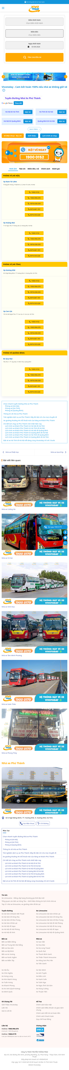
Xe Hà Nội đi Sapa (8, 926)
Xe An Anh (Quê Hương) (11, 988)
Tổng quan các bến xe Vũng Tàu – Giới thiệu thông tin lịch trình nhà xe (29, 901)
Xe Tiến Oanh (41, 963)
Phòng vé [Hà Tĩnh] (11, 842)
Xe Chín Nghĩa (7, 973)
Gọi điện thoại (28, 823)
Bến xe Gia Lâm (8, 948)
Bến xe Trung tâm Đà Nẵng (12, 945)
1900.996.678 (34, 198)
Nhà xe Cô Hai (7, 558)
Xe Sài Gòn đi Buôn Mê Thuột (13, 914)
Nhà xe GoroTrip (59, 452)
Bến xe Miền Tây (8, 960)
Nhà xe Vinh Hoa (8, 607)
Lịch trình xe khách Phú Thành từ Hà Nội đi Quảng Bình (24, 869)
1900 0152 (34, 192)
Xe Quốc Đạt (41, 951)
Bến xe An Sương (8, 954)
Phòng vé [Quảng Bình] (13, 845)
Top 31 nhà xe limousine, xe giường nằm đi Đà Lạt (21, 904)
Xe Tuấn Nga (41, 982)
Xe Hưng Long (7, 976)
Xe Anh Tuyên (41, 973)
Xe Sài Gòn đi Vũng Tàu (10, 917)
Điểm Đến (34, 32)
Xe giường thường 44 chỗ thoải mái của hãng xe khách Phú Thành (28, 856)
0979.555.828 (34, 215)
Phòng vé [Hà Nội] (11, 840)
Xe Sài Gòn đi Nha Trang (11, 920)
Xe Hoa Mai (40, 945)
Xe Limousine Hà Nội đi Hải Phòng (49, 923)
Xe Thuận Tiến (41, 992)
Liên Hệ (5, 1008)
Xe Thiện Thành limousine (46, 957)
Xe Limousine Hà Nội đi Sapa (47, 929)
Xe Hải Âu (5, 970)
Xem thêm (34, 129)
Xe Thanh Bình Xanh (44, 954)
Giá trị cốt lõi (7, 1011)
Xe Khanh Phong (8, 985)
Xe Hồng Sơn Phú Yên (44, 960)
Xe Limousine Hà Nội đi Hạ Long (48, 926)
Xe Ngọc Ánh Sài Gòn (44, 985)
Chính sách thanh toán (45, 1016)
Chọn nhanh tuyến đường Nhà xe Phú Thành (20, 836)
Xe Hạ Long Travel (43, 948)
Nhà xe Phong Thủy (9, 753)
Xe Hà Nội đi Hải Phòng (11, 929)
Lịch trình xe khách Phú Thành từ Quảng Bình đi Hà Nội (24, 871)
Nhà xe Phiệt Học (10, 452)
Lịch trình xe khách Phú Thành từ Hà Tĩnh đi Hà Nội (23, 866)
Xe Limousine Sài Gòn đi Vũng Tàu (49, 917)
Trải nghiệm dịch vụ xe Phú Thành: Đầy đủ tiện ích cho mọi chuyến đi (29, 853)
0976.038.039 (34, 203)
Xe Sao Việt (40, 942)
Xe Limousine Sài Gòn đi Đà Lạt (48, 914)
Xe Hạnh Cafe (41, 979)
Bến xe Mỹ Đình (8, 951)
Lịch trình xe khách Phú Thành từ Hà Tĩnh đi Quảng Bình (24, 874)
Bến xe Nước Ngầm (9, 957)
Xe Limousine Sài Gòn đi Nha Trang (49, 920)
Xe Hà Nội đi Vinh (8, 932)
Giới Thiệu (10, 1004)
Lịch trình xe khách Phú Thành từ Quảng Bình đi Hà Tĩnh (24, 877)
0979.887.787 (34, 209)
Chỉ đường (44, 823)
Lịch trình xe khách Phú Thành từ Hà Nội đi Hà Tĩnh (23, 863)
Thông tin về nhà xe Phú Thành (15, 849)
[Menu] (3, 8)
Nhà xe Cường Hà (8, 509)
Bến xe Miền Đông (9, 942)
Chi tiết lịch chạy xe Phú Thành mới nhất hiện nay (22, 860)
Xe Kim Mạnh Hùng (9, 979)
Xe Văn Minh (41, 970)
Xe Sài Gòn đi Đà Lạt (9, 923)
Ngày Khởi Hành (34, 44)
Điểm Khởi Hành (34, 20)
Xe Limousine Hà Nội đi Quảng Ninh (50, 932)
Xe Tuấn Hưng (7, 982)
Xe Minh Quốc (7, 992)
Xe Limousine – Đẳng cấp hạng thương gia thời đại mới (23, 898)
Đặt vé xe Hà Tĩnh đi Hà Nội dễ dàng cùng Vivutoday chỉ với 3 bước (29, 881)
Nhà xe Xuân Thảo (9, 704)
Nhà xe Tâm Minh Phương (12, 655)
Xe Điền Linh (41, 976)
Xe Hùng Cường (42, 988)
